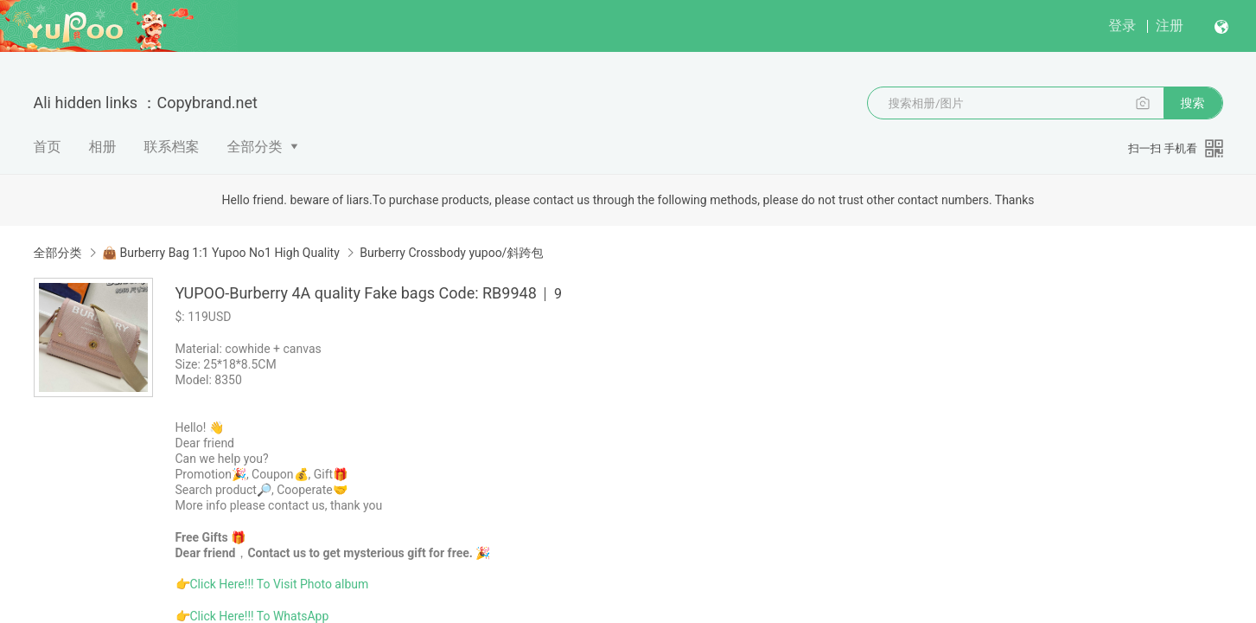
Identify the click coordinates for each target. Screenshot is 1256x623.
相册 (103, 146)
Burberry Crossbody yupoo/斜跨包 (451, 253)
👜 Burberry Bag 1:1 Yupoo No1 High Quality (221, 253)
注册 (1169, 25)
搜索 (1193, 103)
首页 (47, 146)
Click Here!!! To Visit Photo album (279, 584)
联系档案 (172, 146)
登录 (1122, 25)
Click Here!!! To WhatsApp (259, 616)
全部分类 (255, 146)
